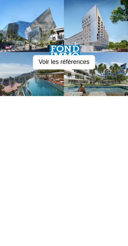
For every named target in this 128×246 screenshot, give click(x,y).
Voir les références (64, 62)
